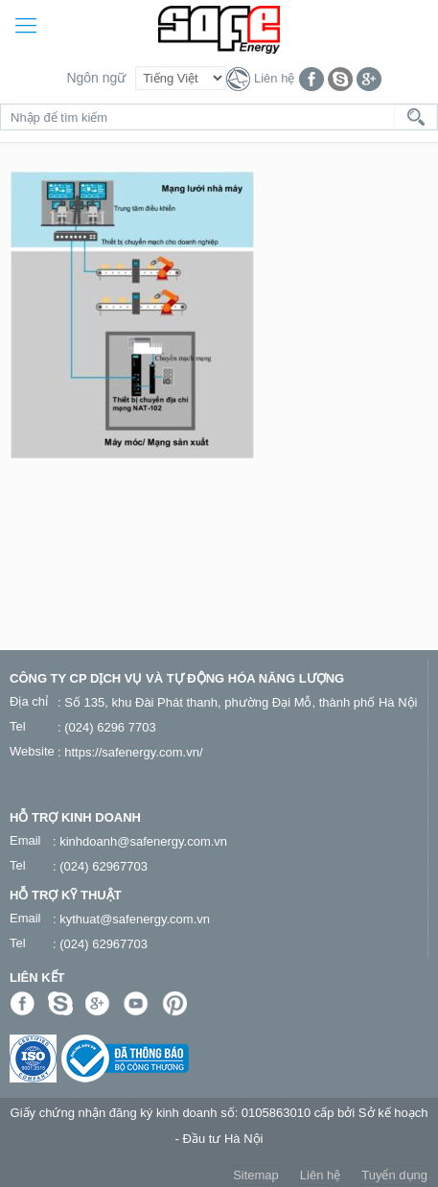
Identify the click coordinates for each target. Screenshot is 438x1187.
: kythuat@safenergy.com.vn (131, 919)
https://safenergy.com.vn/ (133, 752)
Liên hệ (274, 78)
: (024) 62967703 (100, 866)
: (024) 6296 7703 (107, 727)
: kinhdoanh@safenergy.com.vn (140, 841)
